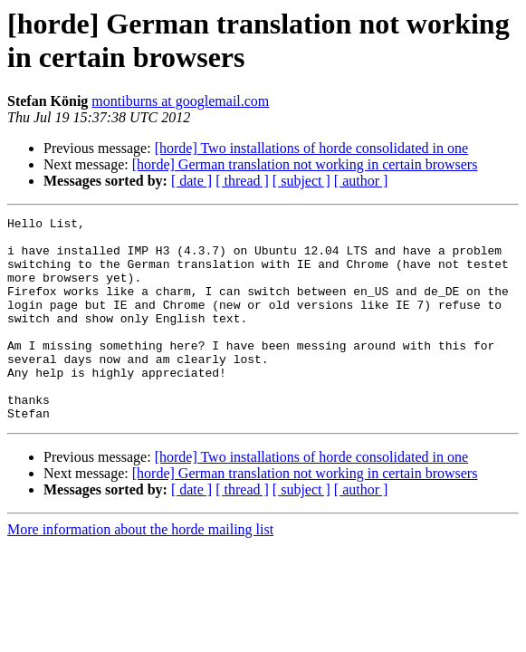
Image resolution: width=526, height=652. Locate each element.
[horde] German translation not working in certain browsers (305, 164)
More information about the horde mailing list (140, 570)
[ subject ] (301, 180)
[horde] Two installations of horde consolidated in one (312, 148)
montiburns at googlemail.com (180, 101)
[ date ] (191, 180)
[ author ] (361, 180)
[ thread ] (242, 180)
